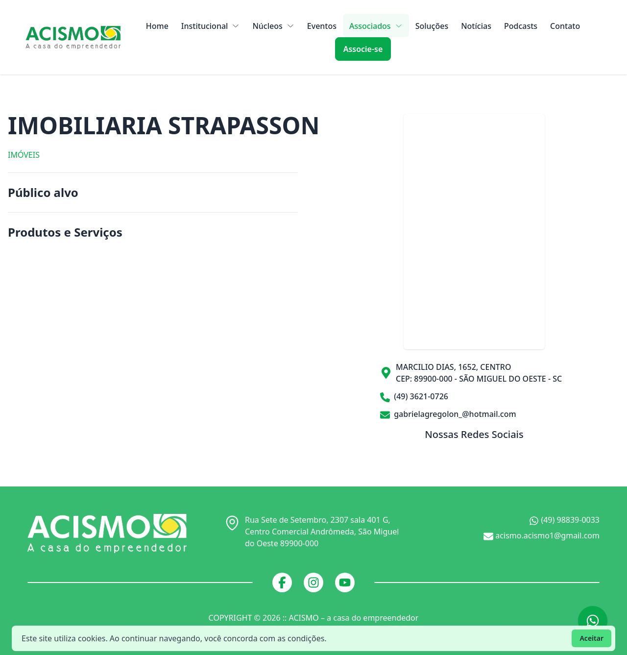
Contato (565, 26)
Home (157, 26)
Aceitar (591, 638)
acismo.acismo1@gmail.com (541, 535)
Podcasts (520, 26)
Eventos (322, 26)
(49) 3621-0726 (414, 396)
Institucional (210, 26)
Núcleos (273, 26)
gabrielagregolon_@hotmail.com (448, 414)
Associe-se (363, 49)
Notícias (476, 26)
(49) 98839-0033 (564, 520)
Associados (376, 26)
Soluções (432, 26)
